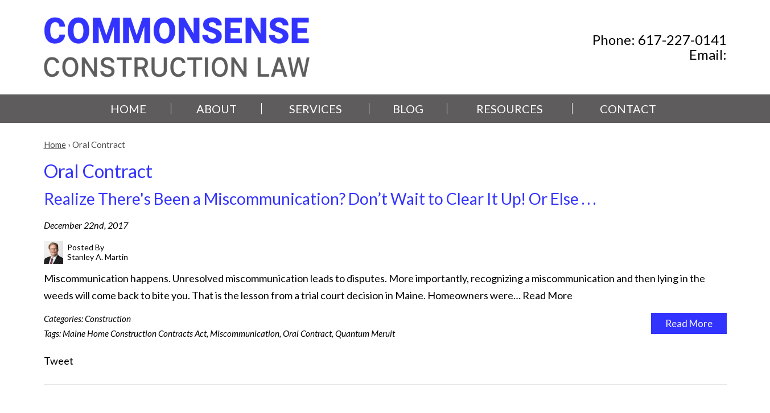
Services (315, 108)
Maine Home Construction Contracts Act (135, 333)
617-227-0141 (682, 39)
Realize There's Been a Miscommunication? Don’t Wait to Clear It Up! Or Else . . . (320, 198)
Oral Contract (307, 333)
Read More (547, 295)
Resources (509, 108)
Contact (628, 108)
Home (128, 108)
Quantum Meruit (365, 333)
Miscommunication (244, 333)
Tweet (58, 360)
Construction (108, 318)
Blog (408, 108)
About (216, 108)
